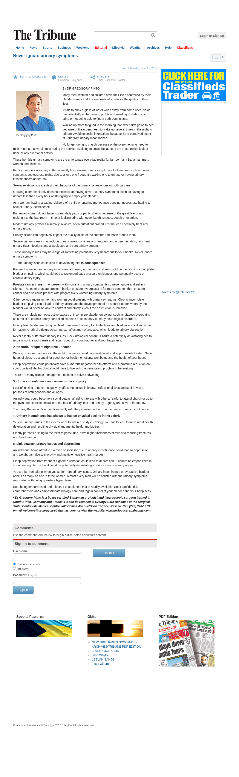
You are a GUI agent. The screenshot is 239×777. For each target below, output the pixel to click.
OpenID (109, 553)
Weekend (82, 47)
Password (25, 575)
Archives (153, 47)
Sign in (23, 590)
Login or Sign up (212, 35)
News (33, 47)
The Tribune (45, 34)
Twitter (121, 80)
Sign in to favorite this (33, 76)
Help (168, 47)
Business (64, 47)
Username (20, 551)
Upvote (216, 57)
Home (20, 47)
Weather (136, 47)
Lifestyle (118, 47)
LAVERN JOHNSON (105, 651)
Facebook (110, 80)
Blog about (77, 80)
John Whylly (100, 655)
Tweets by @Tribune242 (177, 292)
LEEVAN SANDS (103, 659)
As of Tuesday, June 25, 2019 (140, 68)
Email (100, 80)
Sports (47, 47)
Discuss (63, 76)
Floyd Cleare (100, 663)
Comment (63, 80)
